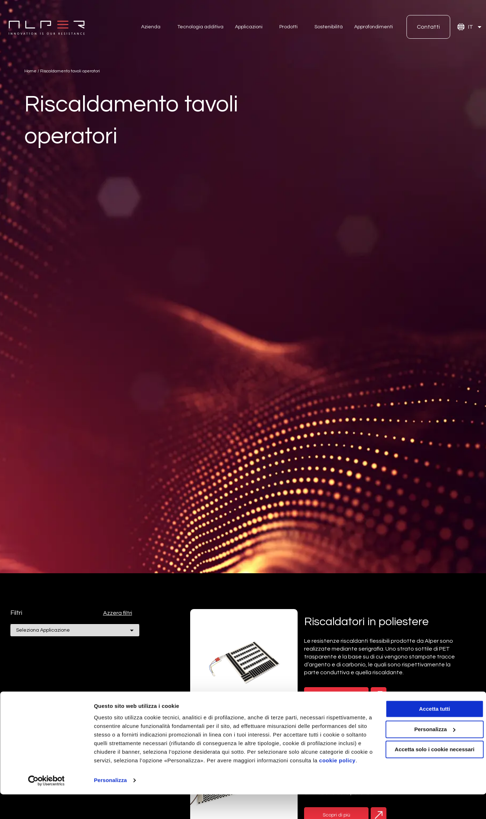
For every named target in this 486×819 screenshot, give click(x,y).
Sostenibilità (328, 26)
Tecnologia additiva (200, 26)
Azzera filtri (117, 613)
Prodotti (288, 26)
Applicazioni (249, 26)
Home (30, 71)
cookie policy (141, 785)
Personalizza (110, 805)
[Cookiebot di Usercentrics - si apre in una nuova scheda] (46, 805)
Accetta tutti (426, 725)
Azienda (150, 26)
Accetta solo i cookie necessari (426, 765)
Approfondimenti (373, 26)
